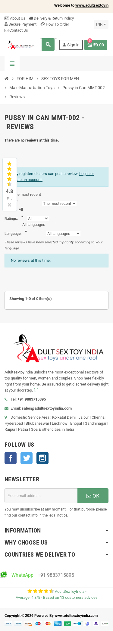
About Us (15, 18)
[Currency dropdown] (101, 24)
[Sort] (27, 198)
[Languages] (33, 228)
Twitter (26, 458)
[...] (36, 390)
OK (92, 496)
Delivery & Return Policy (51, 18)
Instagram (42, 458)
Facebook (11, 458)
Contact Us (16, 30)
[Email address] (41, 495)
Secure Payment (20, 24)
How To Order (54, 24)
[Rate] (22, 213)
